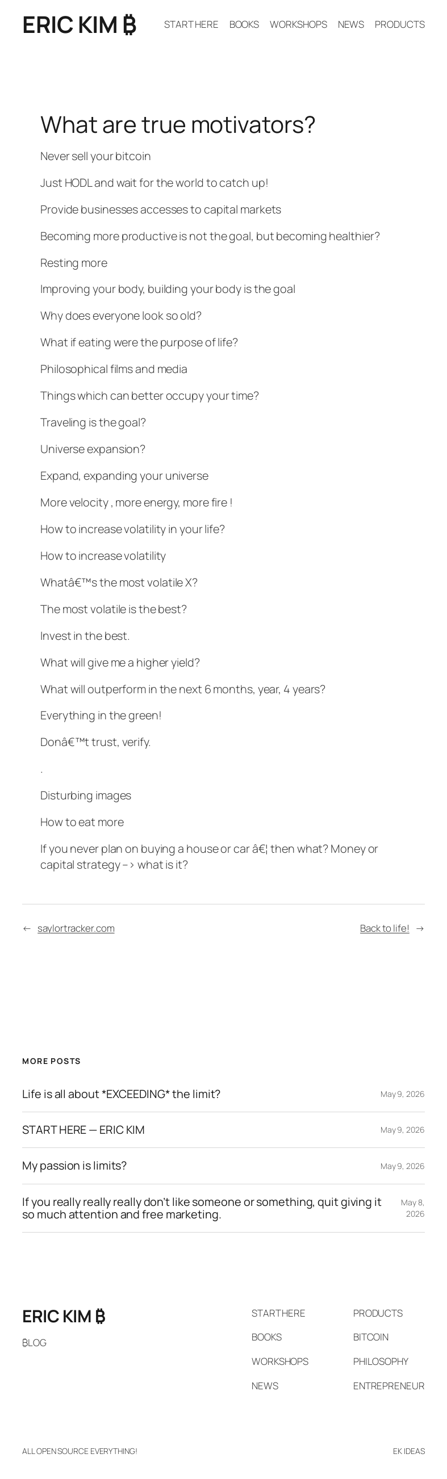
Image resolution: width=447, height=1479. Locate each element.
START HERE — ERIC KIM (83, 1130)
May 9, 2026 (403, 1093)
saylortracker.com (75, 928)
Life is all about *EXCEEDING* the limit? (121, 1094)
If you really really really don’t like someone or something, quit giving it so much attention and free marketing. (202, 1208)
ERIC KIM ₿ (79, 24)
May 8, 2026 (412, 1208)
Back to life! (385, 928)
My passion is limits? (74, 1165)
